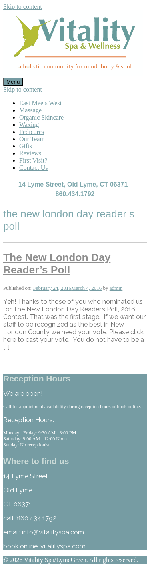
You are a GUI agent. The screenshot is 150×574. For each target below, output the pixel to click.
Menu (13, 82)
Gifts (25, 146)
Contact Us (33, 167)
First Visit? (33, 160)
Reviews (30, 153)
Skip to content (22, 6)
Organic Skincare (41, 117)
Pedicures (31, 131)
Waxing (29, 124)
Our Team (32, 139)
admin (116, 288)
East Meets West (40, 103)
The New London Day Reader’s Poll (56, 263)
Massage (30, 110)
